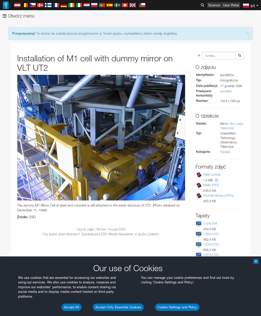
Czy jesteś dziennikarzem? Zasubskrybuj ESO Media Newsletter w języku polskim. (101, 234)
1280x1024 (211, 234)
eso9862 (226, 91)
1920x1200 (211, 255)
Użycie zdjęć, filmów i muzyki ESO (101, 229)
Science (214, 5)
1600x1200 (211, 244)
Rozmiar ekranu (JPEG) (218, 195)
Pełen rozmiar (212, 174)
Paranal (225, 152)
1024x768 (210, 223)
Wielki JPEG (211, 185)
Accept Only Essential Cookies (118, 307)
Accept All (71, 307)
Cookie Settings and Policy (177, 307)
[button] (216, 180)
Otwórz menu (18, 16)
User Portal (231, 5)
